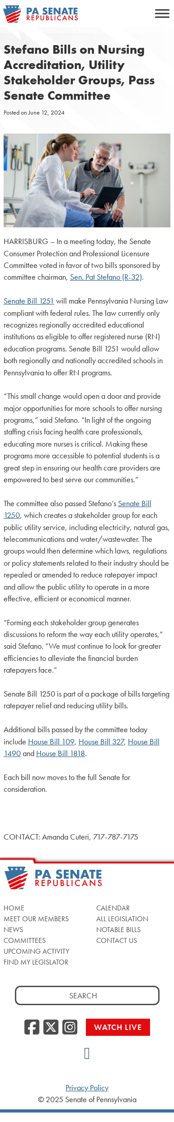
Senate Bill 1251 (29, 301)
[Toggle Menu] (162, 13)
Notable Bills (118, 929)
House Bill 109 (51, 742)
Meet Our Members (36, 918)
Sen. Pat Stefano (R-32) (106, 277)
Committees (25, 940)
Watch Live (118, 1027)
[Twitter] (50, 1028)
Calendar (113, 908)
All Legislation (122, 918)
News (13, 929)
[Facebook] (31, 1028)
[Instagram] (69, 1028)
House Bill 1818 (60, 753)
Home (14, 908)
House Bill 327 (101, 742)
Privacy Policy (87, 1088)
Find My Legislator (36, 962)
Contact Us (116, 940)
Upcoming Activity (36, 951)
